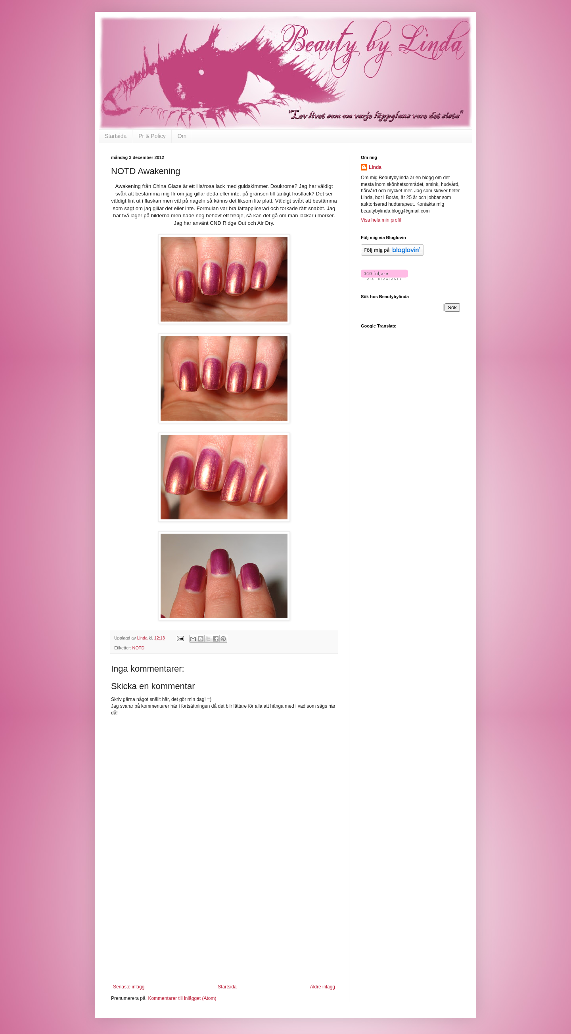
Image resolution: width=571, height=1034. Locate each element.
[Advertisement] (224, 934)
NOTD (138, 647)
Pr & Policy (151, 136)
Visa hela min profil (381, 220)
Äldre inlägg (322, 987)
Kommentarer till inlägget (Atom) (182, 998)
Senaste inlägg (128, 987)
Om (182, 136)
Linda (375, 167)
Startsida (115, 136)
